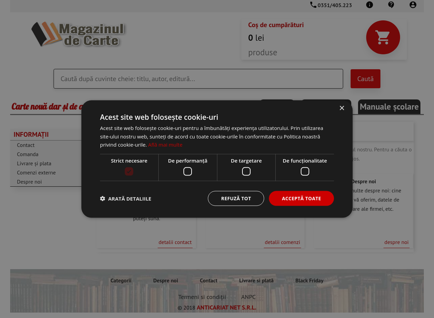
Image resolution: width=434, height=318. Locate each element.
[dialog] (217, 159)
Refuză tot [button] (236, 198)
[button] (125, 198)
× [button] (341, 108)
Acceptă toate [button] (301, 198)
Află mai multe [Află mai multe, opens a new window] (165, 144)
